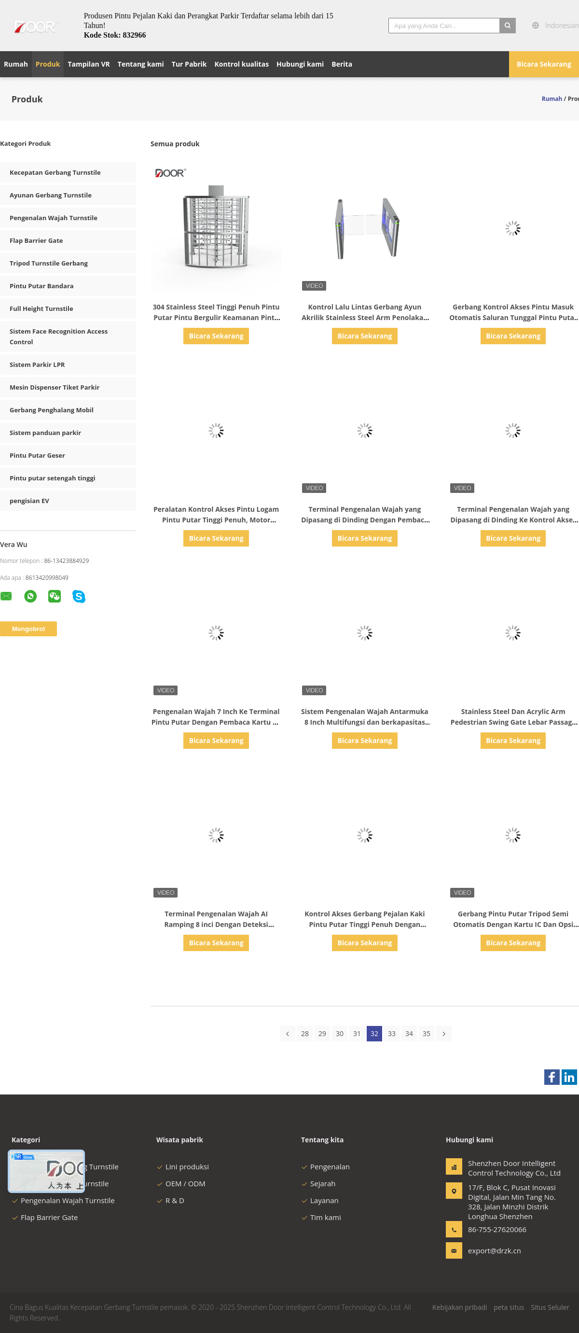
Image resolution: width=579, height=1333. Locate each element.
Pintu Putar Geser (37, 455)
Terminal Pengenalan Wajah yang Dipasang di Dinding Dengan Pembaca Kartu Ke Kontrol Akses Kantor (364, 520)
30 (340, 1033)
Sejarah (318, 1183)
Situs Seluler (550, 1307)
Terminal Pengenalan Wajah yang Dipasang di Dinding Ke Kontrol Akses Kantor (513, 520)
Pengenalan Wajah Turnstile (53, 217)
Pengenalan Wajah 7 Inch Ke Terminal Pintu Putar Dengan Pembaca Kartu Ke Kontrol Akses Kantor (216, 722)
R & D (170, 1200)
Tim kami (321, 1217)
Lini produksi (182, 1166)
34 (409, 1033)
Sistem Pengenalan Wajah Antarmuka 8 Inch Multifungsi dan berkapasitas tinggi (364, 722)
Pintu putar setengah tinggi (53, 478)
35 (426, 1033)
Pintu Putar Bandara (42, 285)
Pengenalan (325, 1166)
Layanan (320, 1200)
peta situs (509, 1307)
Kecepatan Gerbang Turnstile (55, 172)
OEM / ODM (181, 1183)
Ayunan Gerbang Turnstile (51, 195)
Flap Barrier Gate (36, 240)
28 (305, 1033)
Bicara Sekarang (544, 64)
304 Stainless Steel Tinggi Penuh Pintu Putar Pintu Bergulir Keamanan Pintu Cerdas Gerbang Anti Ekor (216, 317)
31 (357, 1033)
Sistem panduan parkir (45, 432)
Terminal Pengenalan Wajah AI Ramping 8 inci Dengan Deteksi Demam (216, 924)
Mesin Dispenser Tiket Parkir (54, 387)
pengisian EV (29, 500)
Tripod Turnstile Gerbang (49, 263)
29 (322, 1033)
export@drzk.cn (494, 1250)
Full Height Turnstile (41, 308)
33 (392, 1033)
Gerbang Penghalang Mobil (52, 410)
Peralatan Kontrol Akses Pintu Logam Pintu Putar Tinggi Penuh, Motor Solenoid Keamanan (216, 520)
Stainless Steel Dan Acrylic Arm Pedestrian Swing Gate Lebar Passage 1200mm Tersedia (513, 722)
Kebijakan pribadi (459, 1307)
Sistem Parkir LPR (37, 364)
